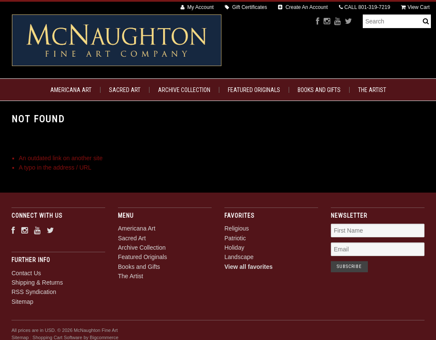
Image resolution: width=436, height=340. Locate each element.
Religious (236, 228)
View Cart (415, 7)
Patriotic (235, 238)
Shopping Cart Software (57, 337)
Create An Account (303, 7)
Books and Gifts (319, 90)
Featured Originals (254, 90)
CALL (364, 7)
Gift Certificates (246, 7)
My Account (197, 7)
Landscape (239, 257)
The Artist (372, 90)
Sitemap (22, 301)
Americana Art (71, 90)
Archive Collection (184, 90)
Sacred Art (125, 90)
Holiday (234, 247)
